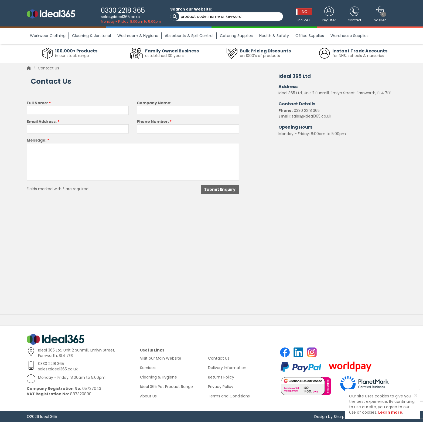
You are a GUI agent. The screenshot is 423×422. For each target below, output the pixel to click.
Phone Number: (154, 121)
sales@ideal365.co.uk (121, 16)
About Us (148, 396)
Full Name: (39, 103)
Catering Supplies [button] (236, 35)
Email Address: (43, 121)
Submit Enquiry (220, 189)
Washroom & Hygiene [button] (137, 35)
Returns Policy (221, 377)
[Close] (415, 395)
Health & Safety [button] (274, 35)
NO (305, 11)
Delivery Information (227, 367)
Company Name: (154, 103)
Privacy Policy (220, 386)
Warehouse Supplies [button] (349, 35)
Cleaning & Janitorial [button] (91, 35)
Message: (38, 140)
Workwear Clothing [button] (48, 35)
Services (148, 367)
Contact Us (218, 358)
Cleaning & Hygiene (158, 377)
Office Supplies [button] (309, 35)
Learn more (390, 412)
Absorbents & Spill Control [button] (189, 35)
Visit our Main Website (160, 358)
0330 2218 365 (123, 10)
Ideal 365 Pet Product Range (166, 386)
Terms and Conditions (229, 396)
